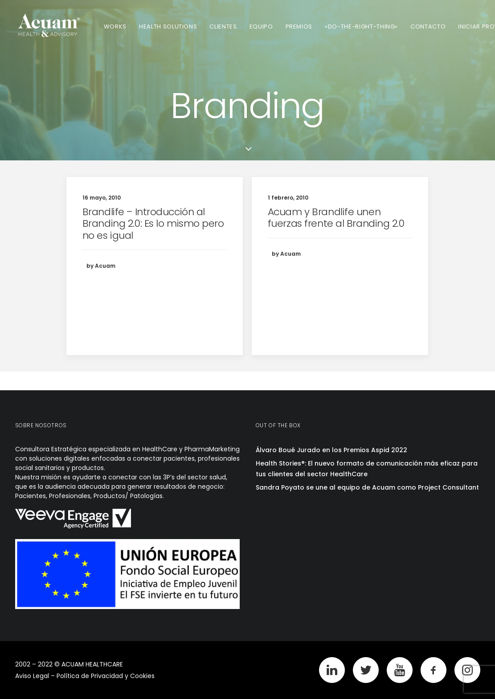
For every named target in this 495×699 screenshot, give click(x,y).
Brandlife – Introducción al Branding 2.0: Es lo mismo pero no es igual (153, 223)
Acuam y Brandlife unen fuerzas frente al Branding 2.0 (336, 217)
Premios (299, 26)
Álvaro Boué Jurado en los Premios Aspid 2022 (331, 450)
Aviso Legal (32, 675)
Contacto (428, 26)
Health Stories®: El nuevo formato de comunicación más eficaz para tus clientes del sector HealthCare (367, 469)
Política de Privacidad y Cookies (106, 675)
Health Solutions (168, 26)
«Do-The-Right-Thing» (361, 26)
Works (115, 26)
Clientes (223, 26)
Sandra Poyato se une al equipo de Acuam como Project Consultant (367, 487)
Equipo (261, 26)
